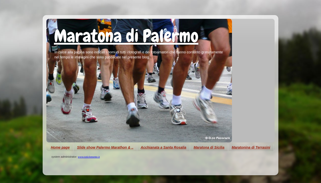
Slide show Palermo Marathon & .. (105, 147)
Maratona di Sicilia (209, 147)
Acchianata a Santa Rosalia (163, 147)
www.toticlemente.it (89, 156)
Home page (60, 147)
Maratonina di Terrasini (251, 147)
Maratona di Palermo (126, 36)
